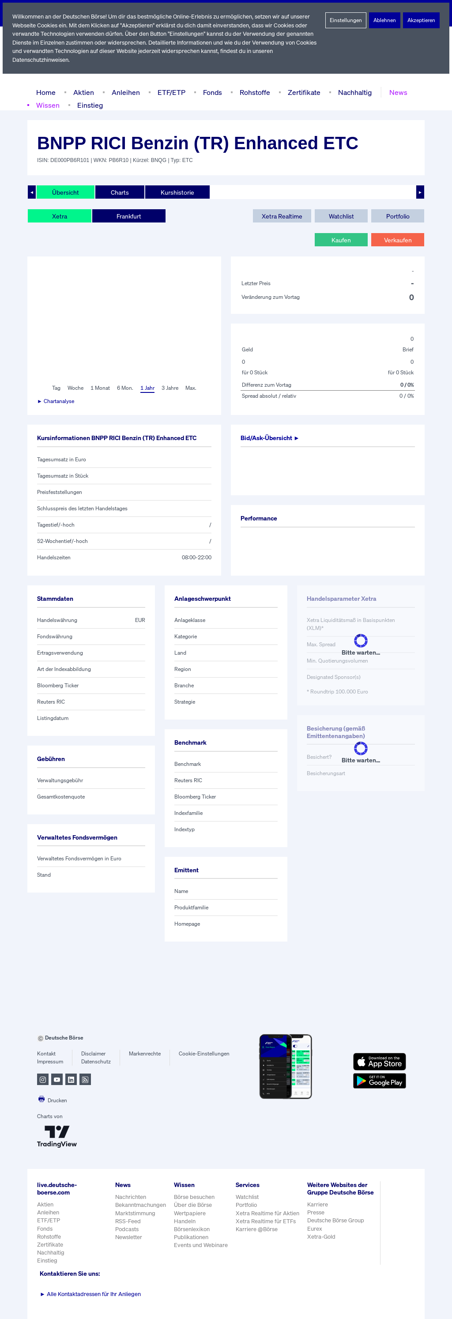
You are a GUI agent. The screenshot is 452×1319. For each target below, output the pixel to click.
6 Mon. (124, 388)
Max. (191, 388)
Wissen (47, 105)
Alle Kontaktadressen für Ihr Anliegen (90, 1294)
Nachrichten (130, 1197)
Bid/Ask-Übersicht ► (271, 437)
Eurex (316, 1235)
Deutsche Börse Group (338, 1228)
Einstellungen (346, 20)
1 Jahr (146, 388)
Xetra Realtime (281, 215)
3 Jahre (170, 388)
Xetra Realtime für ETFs (267, 1221)
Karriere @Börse (258, 1229)
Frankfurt (128, 215)
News (395, 92)
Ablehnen (384, 20)
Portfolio (397, 215)
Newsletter (128, 1237)
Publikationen (191, 1237)
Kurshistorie (176, 192)
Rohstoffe (254, 92)
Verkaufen (397, 239)
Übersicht (65, 192)
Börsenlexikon (192, 1229)
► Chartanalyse (56, 401)
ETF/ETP (169, 92)
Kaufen (341, 239)
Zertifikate (302, 92)
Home (45, 92)
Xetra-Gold (322, 1244)
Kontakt (46, 1054)
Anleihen (123, 92)
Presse (317, 1220)
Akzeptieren (421, 20)
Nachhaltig (352, 92)
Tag (55, 388)
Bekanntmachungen (140, 1205)
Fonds (211, 92)
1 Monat (99, 388)
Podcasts (127, 1229)
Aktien (82, 92)
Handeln (185, 1221)
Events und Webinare (201, 1245)
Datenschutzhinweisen (41, 60)
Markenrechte (145, 1054)
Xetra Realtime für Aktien (269, 1213)
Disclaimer (93, 1054)
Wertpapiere (190, 1213)
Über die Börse (193, 1205)
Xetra (59, 215)
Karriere (319, 1212)
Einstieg (89, 105)
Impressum (50, 1062)
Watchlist (341, 215)
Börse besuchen (195, 1197)
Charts (119, 192)
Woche (75, 388)
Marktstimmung (134, 1213)
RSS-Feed (128, 1221)
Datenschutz (96, 1062)
